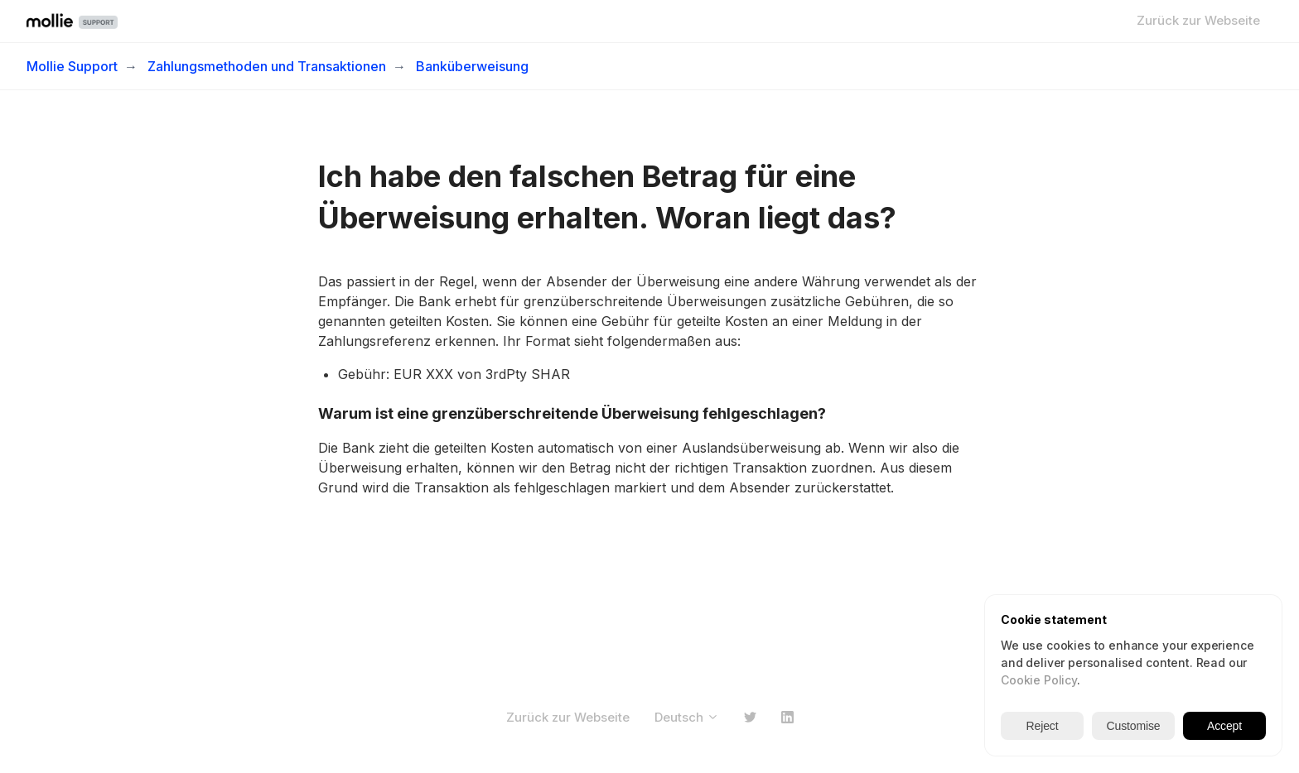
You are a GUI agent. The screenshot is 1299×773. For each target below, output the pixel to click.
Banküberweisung (472, 66)
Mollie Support (72, 66)
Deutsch (686, 717)
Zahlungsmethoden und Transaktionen (266, 66)
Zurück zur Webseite (1198, 20)
